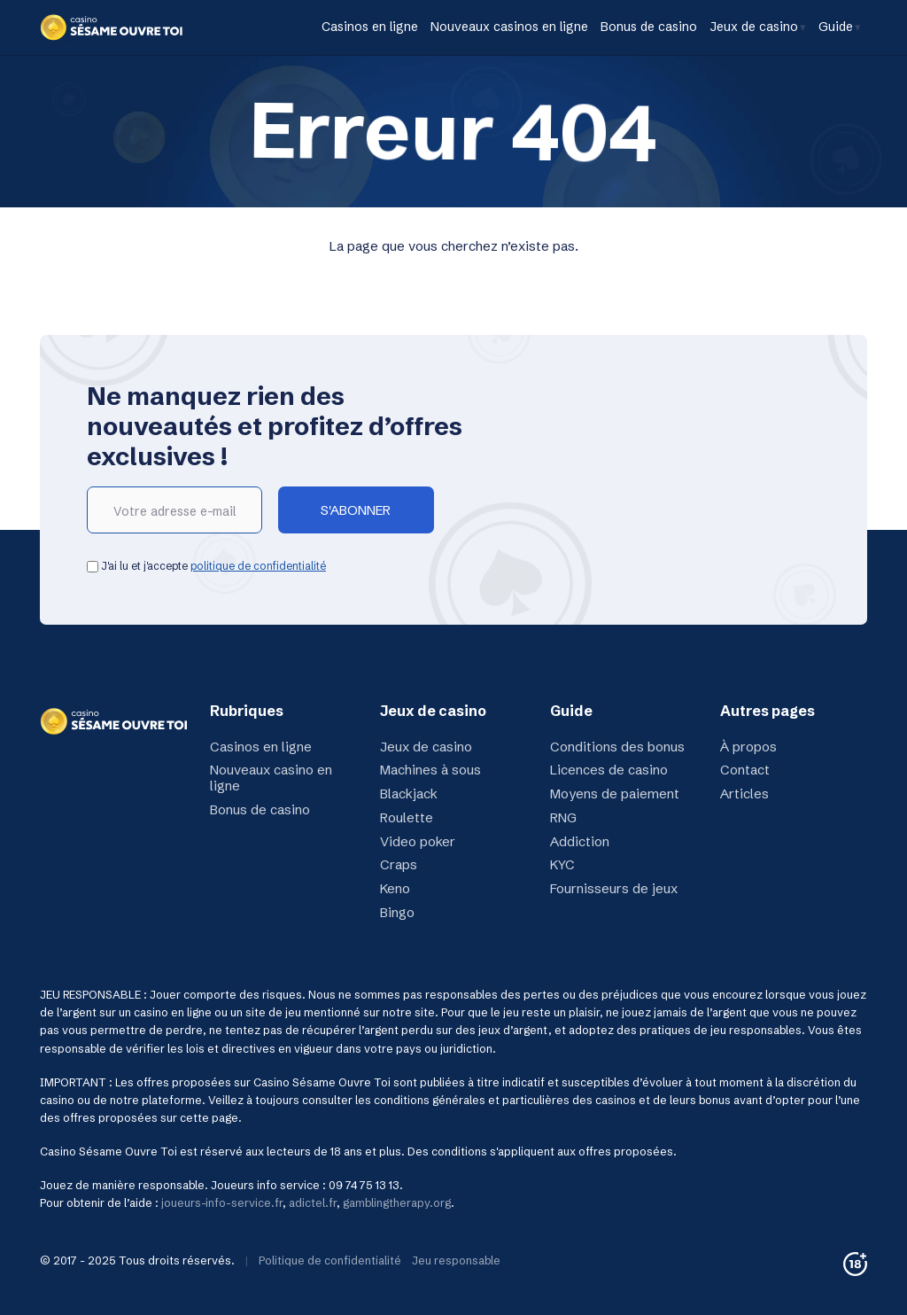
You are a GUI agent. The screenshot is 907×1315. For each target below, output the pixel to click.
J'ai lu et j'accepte (206, 565)
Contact (745, 769)
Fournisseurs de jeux (614, 888)
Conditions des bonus (617, 746)
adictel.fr (313, 1203)
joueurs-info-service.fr (222, 1203)
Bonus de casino (649, 27)
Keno (395, 888)
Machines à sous (430, 769)
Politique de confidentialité (330, 1260)
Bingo (397, 912)
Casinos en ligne (370, 27)
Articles (744, 793)
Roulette (406, 817)
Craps (398, 864)
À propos (748, 746)
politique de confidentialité (258, 565)
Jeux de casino (753, 27)
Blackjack (409, 793)
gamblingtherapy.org (397, 1203)
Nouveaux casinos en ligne (509, 27)
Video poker (417, 841)
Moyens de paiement (614, 793)
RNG (563, 817)
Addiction (579, 841)
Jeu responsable (456, 1260)
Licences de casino (609, 769)
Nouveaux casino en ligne (271, 777)
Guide (835, 27)
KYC (562, 864)
